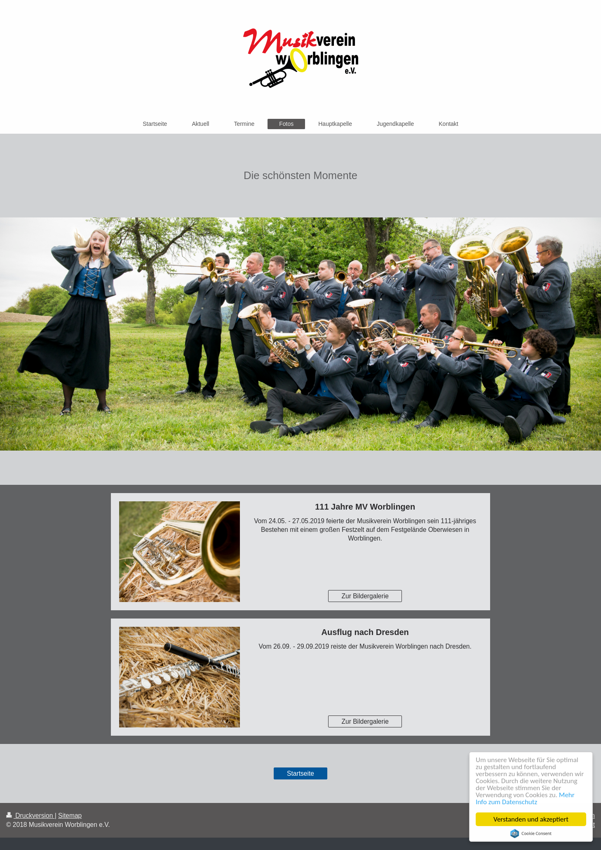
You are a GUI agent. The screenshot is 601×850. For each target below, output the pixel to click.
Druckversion (30, 815)
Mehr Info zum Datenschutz (525, 798)
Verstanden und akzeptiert (530, 819)
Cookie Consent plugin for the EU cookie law (531, 833)
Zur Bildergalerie (364, 596)
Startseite (300, 773)
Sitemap (70, 815)
